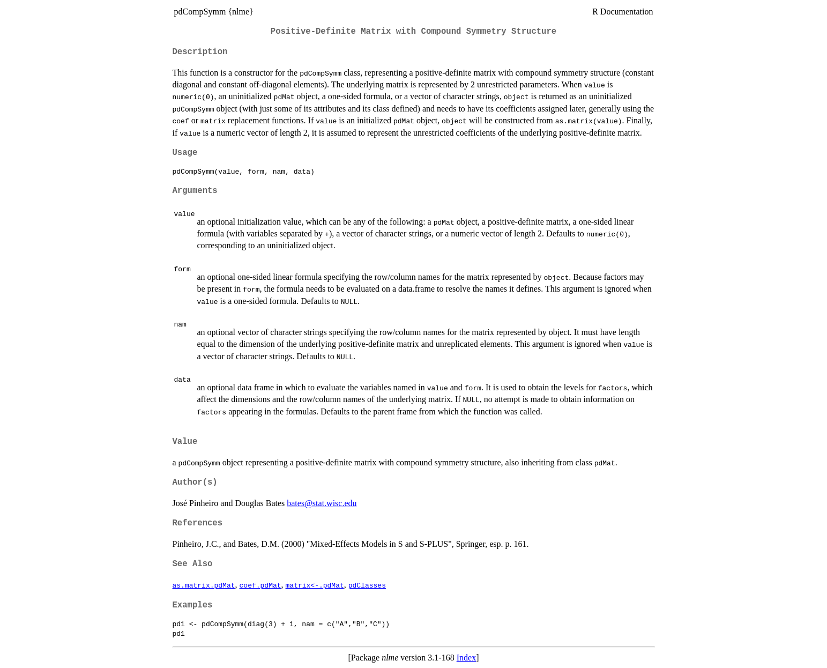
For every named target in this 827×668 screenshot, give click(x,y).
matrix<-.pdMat (315, 585)
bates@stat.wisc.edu (321, 503)
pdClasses (367, 585)
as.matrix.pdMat (204, 585)
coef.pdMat (260, 585)
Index (466, 657)
